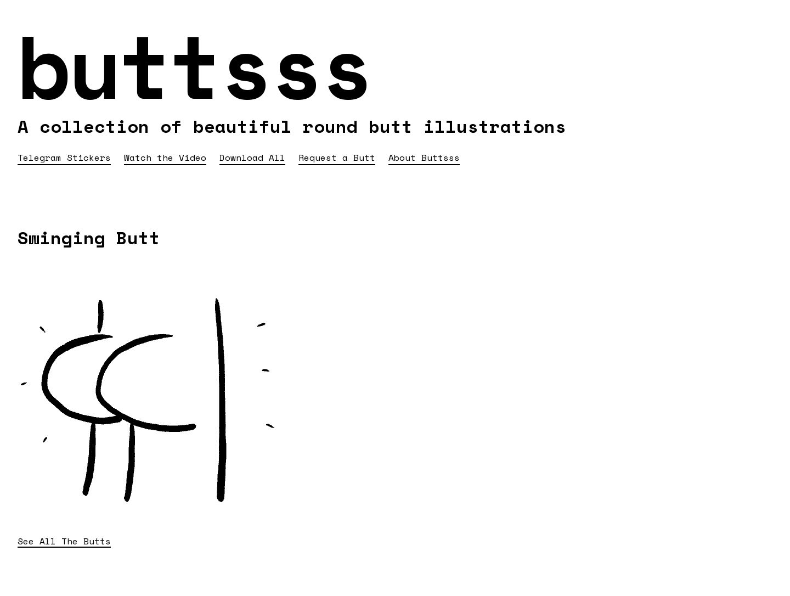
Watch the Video (165, 157)
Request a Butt (336, 157)
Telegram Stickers (64, 157)
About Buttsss (424, 157)
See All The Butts (64, 542)
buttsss (194, 66)
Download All (252, 157)
